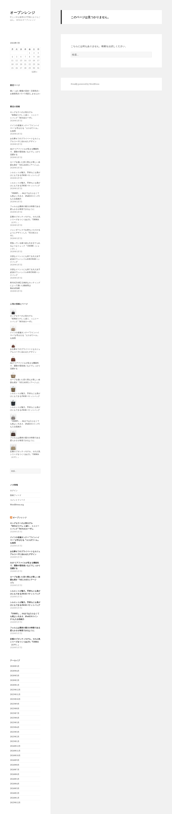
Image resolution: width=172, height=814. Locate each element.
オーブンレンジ (22, 12)
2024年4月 (14, 783)
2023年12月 (15, 802)
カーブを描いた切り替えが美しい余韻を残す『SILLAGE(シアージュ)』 (25, 163)
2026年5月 (14, 666)
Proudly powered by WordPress (85, 84)
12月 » (34, 71)
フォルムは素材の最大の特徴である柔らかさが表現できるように (25, 207)
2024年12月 (15, 746)
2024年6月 (14, 774)
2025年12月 (15, 689)
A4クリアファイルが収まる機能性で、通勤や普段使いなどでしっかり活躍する (25, 152)
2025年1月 (14, 741)
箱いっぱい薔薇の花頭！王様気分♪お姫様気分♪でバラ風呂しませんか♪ (25, 92)
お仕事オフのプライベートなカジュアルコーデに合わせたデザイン (25, 140)
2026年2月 (14, 680)
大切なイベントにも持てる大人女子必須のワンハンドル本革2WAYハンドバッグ (25, 259)
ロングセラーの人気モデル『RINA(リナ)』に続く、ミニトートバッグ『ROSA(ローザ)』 (24, 115)
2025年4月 (14, 727)
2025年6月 (14, 717)
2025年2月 (14, 736)
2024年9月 (14, 760)
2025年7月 (14, 713)
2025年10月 (15, 699)
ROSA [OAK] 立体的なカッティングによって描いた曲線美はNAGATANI (25, 285)
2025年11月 (15, 694)
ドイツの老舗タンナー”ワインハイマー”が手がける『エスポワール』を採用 (24, 128)
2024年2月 (14, 793)
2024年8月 (14, 764)
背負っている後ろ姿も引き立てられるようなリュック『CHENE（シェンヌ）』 (25, 246)
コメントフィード (17, 500)
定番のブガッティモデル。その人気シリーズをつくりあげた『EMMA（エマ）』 (25, 219)
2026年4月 (14, 670)
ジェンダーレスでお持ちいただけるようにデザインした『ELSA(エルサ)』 (25, 232)
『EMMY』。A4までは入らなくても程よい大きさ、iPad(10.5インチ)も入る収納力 (25, 196)
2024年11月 (15, 750)
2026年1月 (14, 685)
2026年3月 (14, 675)
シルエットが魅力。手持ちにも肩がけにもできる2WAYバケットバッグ (25, 174)
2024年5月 (14, 779)
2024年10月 (15, 755)
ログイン (14, 490)
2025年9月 (14, 703)
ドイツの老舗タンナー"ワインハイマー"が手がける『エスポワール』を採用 (24, 335)
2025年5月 (14, 722)
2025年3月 (14, 732)
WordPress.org (17, 504)
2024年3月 (14, 788)
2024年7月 (14, 769)
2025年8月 (14, 708)
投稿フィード (15, 495)
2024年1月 (14, 797)
